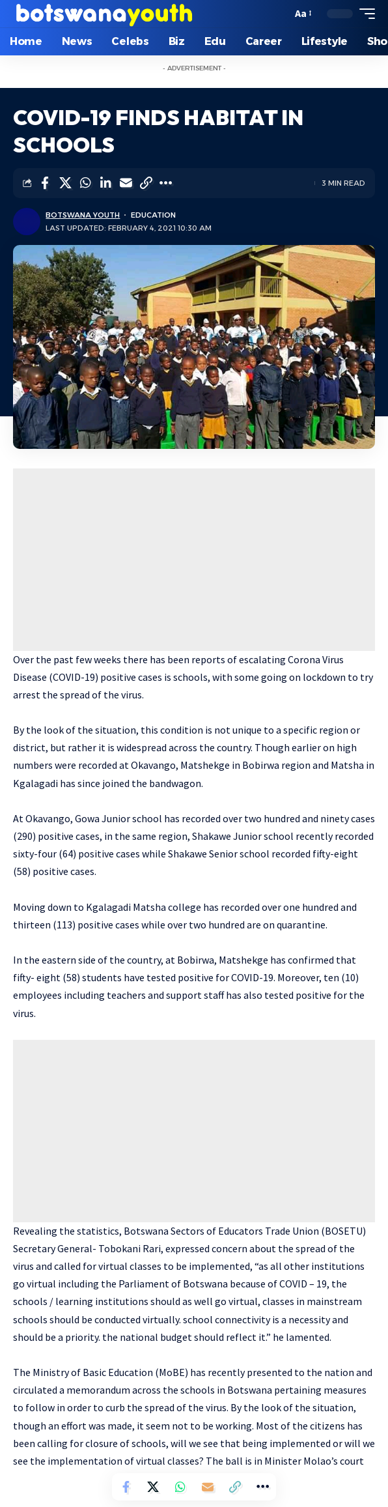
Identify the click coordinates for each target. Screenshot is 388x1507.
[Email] (126, 183)
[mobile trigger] (364, 13)
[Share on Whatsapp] (85, 183)
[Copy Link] (146, 183)
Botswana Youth (83, 215)
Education (153, 215)
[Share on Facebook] (45, 183)
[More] (166, 183)
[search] (279, 14)
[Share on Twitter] (65, 183)
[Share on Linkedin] (105, 183)
